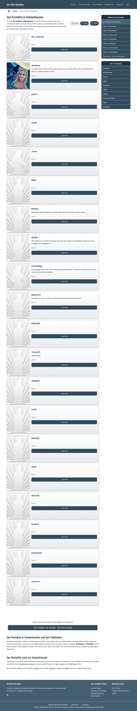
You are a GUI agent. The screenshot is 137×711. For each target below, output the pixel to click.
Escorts (62, 664)
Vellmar (67, 668)
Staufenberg (106, 107)
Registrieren (119, 4)
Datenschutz (75, 704)
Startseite (73, 4)
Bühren (105, 102)
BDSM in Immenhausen (109, 43)
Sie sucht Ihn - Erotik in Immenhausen (114, 56)
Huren (57, 664)
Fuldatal (105, 94)
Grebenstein (52, 668)
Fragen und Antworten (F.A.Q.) (120, 691)
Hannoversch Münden (109, 98)
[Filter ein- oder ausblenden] (94, 23)
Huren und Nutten (97, 4)
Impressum (85, 704)
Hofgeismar (106, 85)
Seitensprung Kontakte (97, 693)
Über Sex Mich (116, 688)
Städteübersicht (109, 4)
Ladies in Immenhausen (110, 30)
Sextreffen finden (96, 688)
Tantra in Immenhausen (110, 39)
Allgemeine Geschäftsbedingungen (58, 704)
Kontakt (114, 693)
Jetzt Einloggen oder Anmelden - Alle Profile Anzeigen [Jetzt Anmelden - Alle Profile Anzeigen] (52, 627)
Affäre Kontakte (95, 696)
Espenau (36, 668)
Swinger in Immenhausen (110, 52)
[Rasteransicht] (75, 23)
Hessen (15, 11)
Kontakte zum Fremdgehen (98, 691)
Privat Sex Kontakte (84, 4)
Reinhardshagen (107, 72)
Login (127, 4)
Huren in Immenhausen (109, 26)
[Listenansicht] (84, 23)
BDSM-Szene (73, 664)
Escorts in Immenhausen (110, 35)
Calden (105, 81)
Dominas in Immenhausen (110, 48)
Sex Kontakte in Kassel (27, 664)
